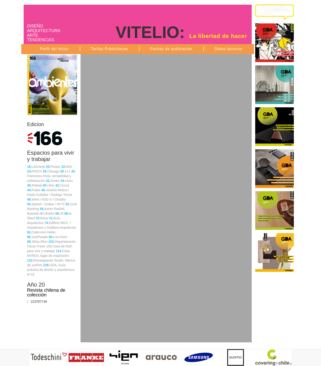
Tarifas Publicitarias (109, 49)
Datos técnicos (228, 49)
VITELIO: (181, 32)
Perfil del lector (54, 49)
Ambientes (61, 13)
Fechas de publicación (171, 49)
